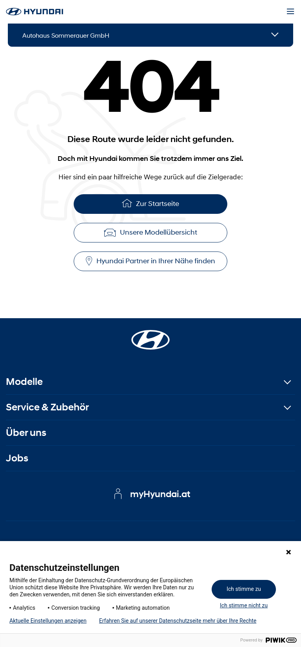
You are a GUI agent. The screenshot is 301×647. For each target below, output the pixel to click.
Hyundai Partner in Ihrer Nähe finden (150, 261)
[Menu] (290, 11)
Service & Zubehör (47, 407)
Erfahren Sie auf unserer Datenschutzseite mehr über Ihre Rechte (177, 621)
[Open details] (275, 35)
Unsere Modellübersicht (150, 232)
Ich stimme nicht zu (244, 605)
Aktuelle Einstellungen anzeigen (48, 621)
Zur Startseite (150, 203)
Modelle (24, 381)
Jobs (17, 458)
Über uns (26, 432)
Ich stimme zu (244, 589)
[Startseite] (150, 335)
